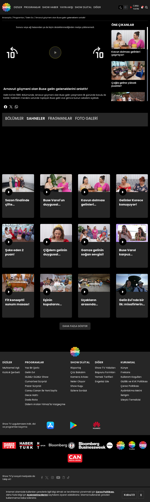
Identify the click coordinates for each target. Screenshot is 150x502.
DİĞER (97, 7)
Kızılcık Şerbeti (11, 372)
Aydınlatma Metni (37, 494)
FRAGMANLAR (60, 118)
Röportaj (75, 368)
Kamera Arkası (79, 377)
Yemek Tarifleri (104, 377)
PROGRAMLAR (32, 7)
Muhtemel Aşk (10, 368)
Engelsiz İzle (102, 381)
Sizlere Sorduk (78, 390)
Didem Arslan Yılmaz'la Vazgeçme (45, 404)
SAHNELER (36, 118)
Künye (124, 368)
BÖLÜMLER (14, 118)
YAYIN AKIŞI (66, 7)
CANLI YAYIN (134, 7)
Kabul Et (129, 495)
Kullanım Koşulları (131, 377)
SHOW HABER (50, 7)
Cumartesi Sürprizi (36, 381)
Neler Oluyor (77, 381)
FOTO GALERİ (86, 118)
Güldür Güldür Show (36, 377)
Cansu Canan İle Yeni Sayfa (41, 390)
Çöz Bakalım (77, 372)
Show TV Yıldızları (105, 368)
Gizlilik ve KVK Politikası (134, 381)
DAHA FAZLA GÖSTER (75, 326)
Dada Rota (31, 399)
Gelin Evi (30, 372)
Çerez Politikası (105, 491)
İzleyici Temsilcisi (130, 399)
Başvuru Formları (105, 372)
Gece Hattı (31, 395)
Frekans (125, 372)
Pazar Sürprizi (33, 386)
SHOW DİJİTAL (83, 7)
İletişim (125, 395)
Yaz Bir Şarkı (32, 368)
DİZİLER (18, 7)
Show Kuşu (76, 386)
